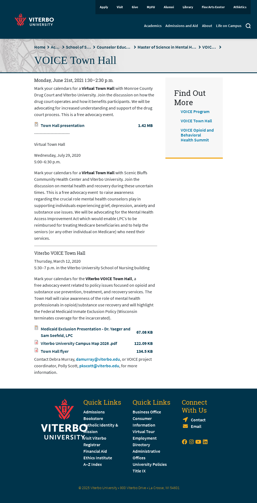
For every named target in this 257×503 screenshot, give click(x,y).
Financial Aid (95, 451)
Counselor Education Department (114, 47)
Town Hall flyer (55, 351)
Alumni (169, 7)
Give (135, 7)
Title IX (139, 471)
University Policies (150, 464)
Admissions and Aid (181, 25)
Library (188, 7)
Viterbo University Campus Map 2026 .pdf (79, 343)
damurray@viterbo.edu (98, 359)
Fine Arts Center (213, 7)
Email (196, 426)
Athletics (239, 7)
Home (39, 47)
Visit (120, 7)
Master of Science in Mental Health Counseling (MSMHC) (167, 47)
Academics (153, 25)
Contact (198, 419)
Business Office (147, 412)
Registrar (91, 444)
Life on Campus (228, 25)
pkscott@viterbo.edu (99, 365)
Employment (145, 438)
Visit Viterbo (94, 438)
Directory (142, 444)
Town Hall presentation (62, 125)
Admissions (94, 412)
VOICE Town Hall (196, 120)
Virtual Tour (144, 431)
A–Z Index (92, 464)
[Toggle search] (248, 26)
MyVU (151, 7)
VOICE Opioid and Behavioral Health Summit (197, 135)
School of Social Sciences (78, 47)
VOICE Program (209, 47)
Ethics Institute (97, 457)
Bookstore (93, 418)
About (207, 25)
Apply (104, 7)
